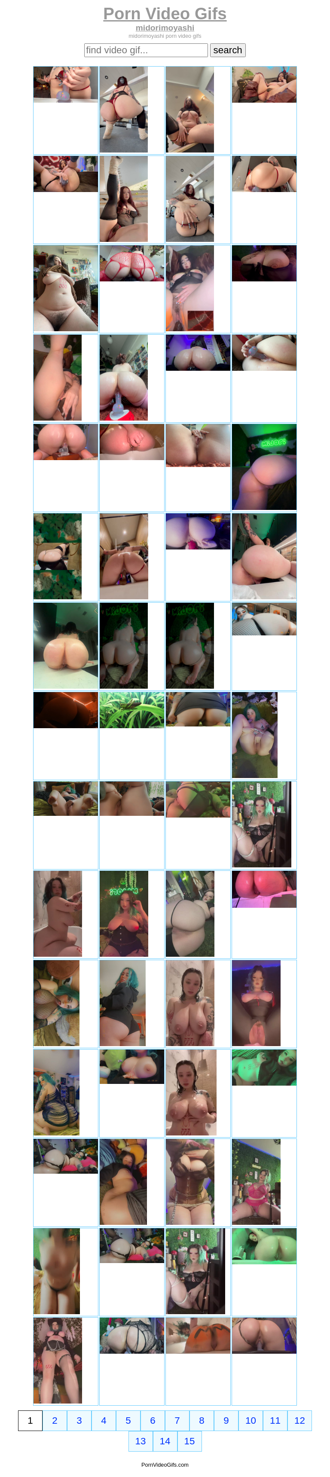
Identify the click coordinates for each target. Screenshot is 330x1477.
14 (165, 1441)
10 (250, 1420)
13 (140, 1441)
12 (299, 1420)
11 (275, 1420)
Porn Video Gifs (164, 13)
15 (189, 1441)
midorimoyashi (165, 27)
